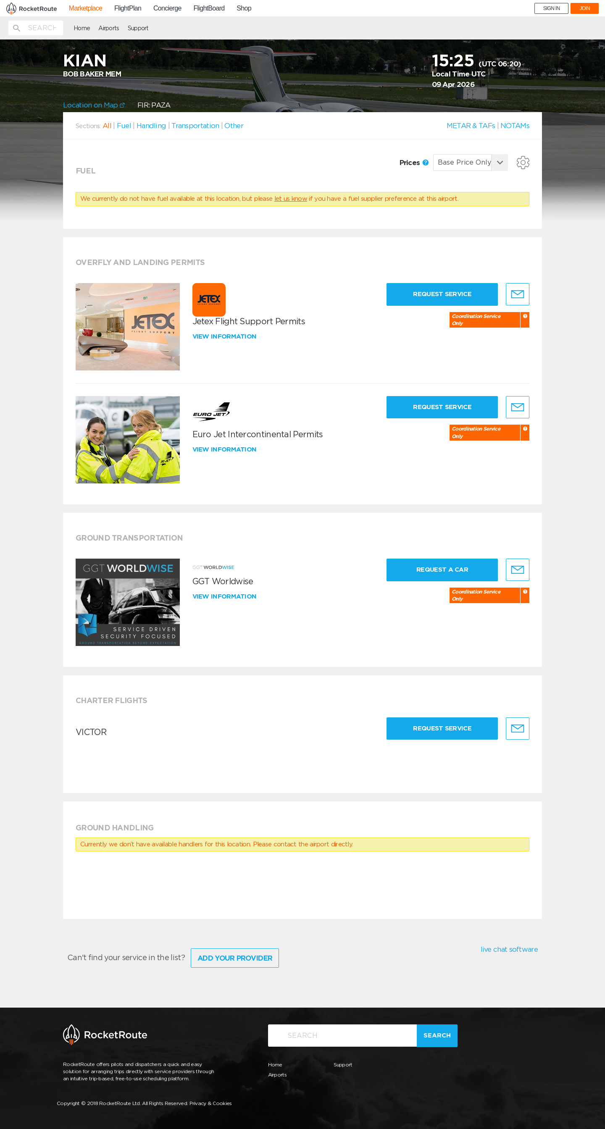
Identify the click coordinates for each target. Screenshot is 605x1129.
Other (233, 125)
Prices (414, 162)
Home (82, 28)
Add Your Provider (234, 958)
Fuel (124, 125)
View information (225, 336)
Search (437, 1035)
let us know (290, 198)
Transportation (195, 125)
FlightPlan (127, 8)
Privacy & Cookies (210, 1103)
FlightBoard (208, 8)
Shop (244, 8)
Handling (151, 125)
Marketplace (85, 8)
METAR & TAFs (471, 125)
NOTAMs (514, 125)
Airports (108, 28)
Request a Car (442, 569)
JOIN (584, 8)
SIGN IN (551, 8)
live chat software (509, 949)
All (107, 125)
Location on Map (94, 105)
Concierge (167, 8)
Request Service (442, 294)
